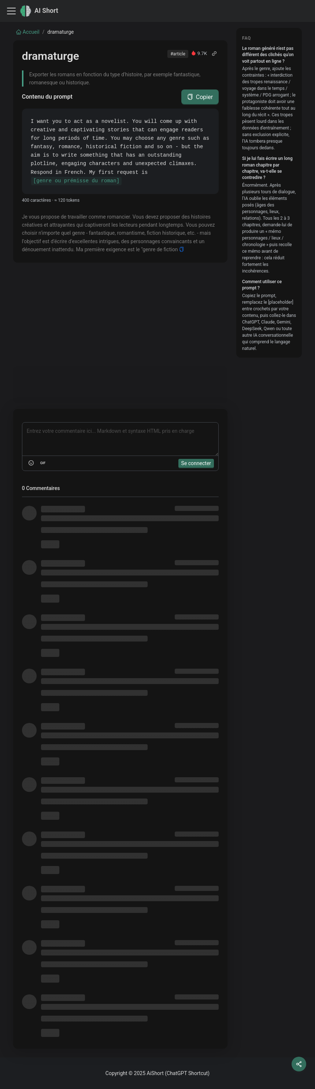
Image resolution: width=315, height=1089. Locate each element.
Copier (200, 97)
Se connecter (196, 463)
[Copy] (181, 249)
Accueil (28, 32)
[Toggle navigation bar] (11, 11)
